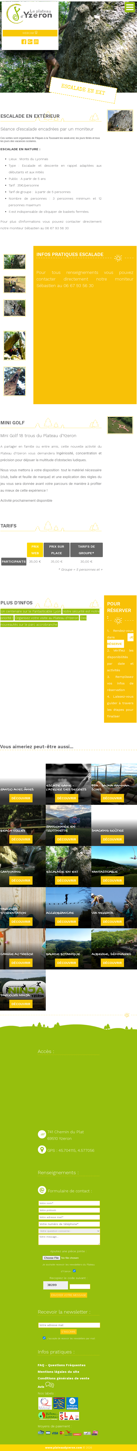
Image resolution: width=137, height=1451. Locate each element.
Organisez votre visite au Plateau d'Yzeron (46, 618)
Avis (46, 1387)
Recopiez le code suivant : (69, 1278)
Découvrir (21, 798)
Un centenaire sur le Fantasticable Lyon (31, 611)
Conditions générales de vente (63, 1378)
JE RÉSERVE (120, 640)
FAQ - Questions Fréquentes (61, 1365)
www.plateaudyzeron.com (63, 1447)
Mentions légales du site (58, 1372)
